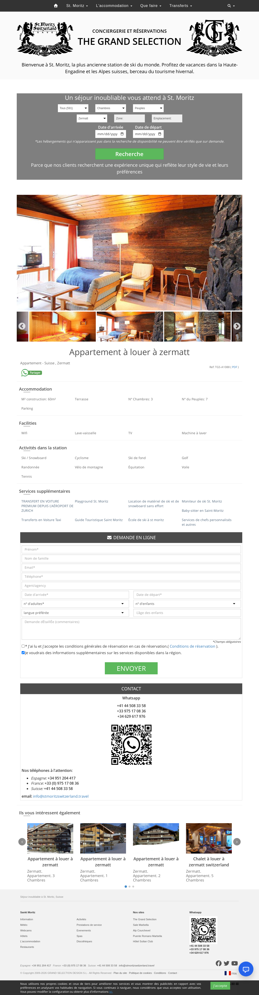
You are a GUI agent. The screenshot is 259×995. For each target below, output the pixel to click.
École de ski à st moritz (146, 520)
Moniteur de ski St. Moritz (202, 501)
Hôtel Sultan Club (143, 941)
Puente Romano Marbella (147, 936)
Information (26, 919)
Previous (22, 327)
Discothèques (84, 941)
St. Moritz (77, 6)
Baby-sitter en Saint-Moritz (203, 510)
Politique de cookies (141, 973)
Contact (173, 973)
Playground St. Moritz (91, 501)
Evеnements (84, 930)
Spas (80, 936)
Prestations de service (89, 924)
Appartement (31, 363)
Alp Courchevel (141, 930)
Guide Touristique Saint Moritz (99, 520)
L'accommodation (114, 6)
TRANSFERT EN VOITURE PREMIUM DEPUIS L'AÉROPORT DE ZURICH (47, 506)
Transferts (180, 6)
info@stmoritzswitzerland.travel (61, 796)
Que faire (150, 6)
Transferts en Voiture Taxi (41, 520)
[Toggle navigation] (231, 6)
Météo (23, 924)
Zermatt (63, 363)
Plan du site (120, 973)
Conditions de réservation (193, 646)
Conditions (160, 973)
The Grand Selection (144, 919)
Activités (81, 919)
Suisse (49, 363)
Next (237, 327)
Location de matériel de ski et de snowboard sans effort (153, 503)
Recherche (129, 154)
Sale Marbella (141, 924)
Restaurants (27, 947)
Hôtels (23, 936)
